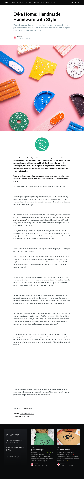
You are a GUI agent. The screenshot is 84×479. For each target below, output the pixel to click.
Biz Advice (29, 2)
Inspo (13, 2)
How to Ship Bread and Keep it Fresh (15, 448)
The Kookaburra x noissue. (14, 440)
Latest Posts (61, 473)
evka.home (26, 416)
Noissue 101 (20, 2)
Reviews (53, 2)
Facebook (68, 473)
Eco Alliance (45, 2)
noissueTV (36, 2)
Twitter (73, 473)
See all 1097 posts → (12, 456)
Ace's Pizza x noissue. (12, 434)
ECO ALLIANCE (17, 11)
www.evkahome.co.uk (27, 414)
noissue (19, 36)
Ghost (78, 473)
